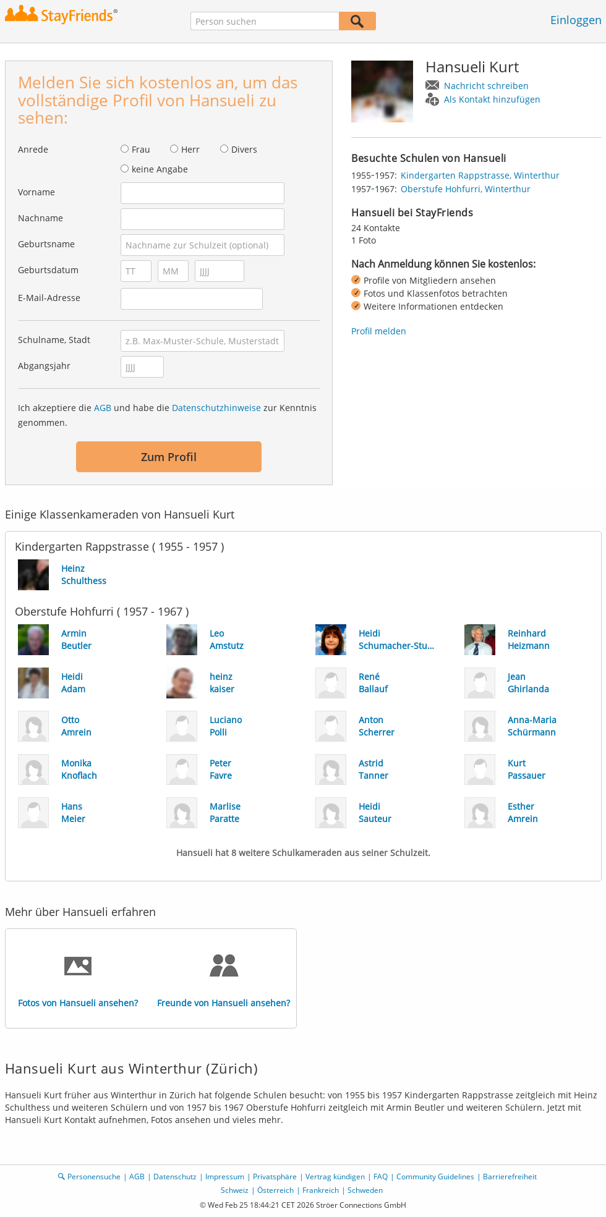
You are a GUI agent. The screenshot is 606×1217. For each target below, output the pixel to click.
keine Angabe (160, 169)
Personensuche (94, 1176)
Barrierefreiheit (510, 1176)
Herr (190, 149)
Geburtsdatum (48, 270)
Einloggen (576, 19)
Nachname (40, 218)
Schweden (365, 1190)
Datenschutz (175, 1176)
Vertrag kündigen (335, 1176)
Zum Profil (169, 456)
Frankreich (320, 1190)
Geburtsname (46, 244)
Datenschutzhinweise (216, 407)
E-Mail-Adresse (49, 297)
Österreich (275, 1190)
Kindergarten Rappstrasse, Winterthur (480, 175)
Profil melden (378, 331)
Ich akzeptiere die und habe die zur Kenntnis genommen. (167, 415)
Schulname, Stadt (54, 340)
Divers (244, 149)
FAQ (380, 1176)
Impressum (224, 1176)
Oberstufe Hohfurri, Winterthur (466, 189)
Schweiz (235, 1190)
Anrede (33, 149)
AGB (102, 407)
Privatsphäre (275, 1176)
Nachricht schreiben (486, 85)
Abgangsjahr (44, 365)
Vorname (36, 192)
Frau (141, 149)
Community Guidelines (435, 1176)
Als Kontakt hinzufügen (492, 99)
